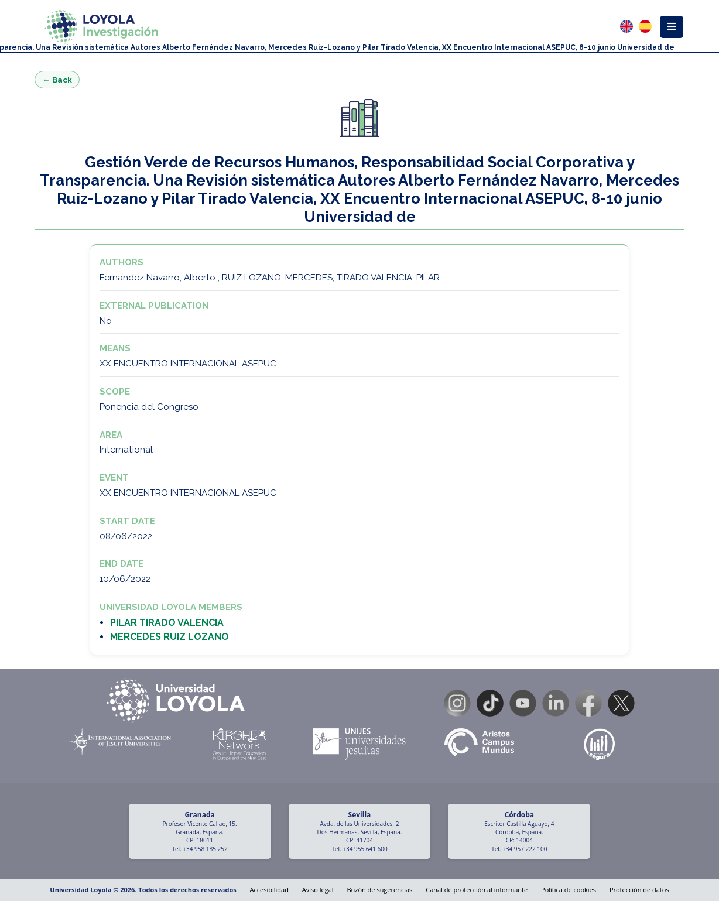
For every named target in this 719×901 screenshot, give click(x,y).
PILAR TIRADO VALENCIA (167, 622)
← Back (57, 79)
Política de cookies (568, 889)
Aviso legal (318, 889)
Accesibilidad (269, 889)
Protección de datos (639, 889)
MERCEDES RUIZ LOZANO (169, 636)
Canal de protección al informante (477, 889)
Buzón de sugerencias (379, 889)
